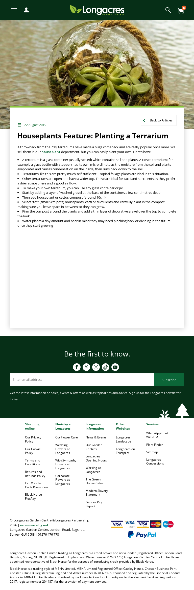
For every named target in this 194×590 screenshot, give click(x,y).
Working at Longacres (93, 470)
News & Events (96, 437)
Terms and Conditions (32, 462)
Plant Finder (154, 445)
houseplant (50, 152)
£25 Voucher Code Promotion (36, 485)
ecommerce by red (34, 525)
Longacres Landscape (123, 439)
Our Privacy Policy (33, 439)
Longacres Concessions (155, 461)
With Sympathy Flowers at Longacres (65, 464)
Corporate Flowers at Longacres (62, 480)
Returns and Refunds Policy (35, 474)
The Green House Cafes (95, 481)
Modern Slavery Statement (97, 493)
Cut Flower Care (66, 437)
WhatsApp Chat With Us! (157, 435)
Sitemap (152, 452)
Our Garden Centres (94, 447)
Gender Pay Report (94, 504)
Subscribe (169, 379)
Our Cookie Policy (33, 451)
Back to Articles (161, 120)
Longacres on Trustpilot (125, 451)
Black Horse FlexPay (33, 496)
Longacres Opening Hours (96, 458)
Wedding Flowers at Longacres (62, 449)
